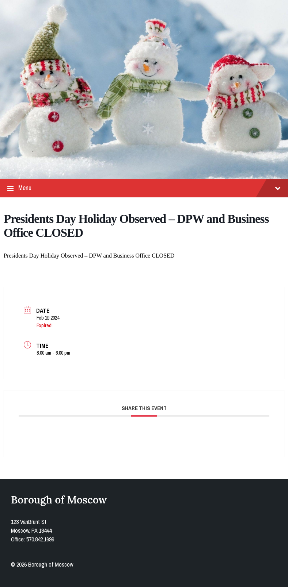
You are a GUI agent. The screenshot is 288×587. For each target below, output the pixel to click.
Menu (144, 188)
